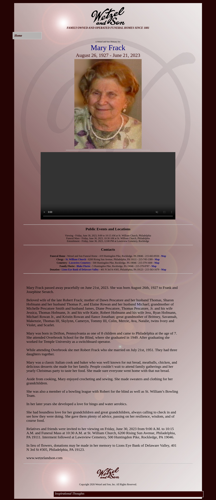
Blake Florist (83, 266)
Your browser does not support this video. (108, 185)
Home (18, 35)
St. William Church (76, 259)
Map (163, 256)
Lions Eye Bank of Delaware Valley (80, 269)
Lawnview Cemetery (80, 262)
